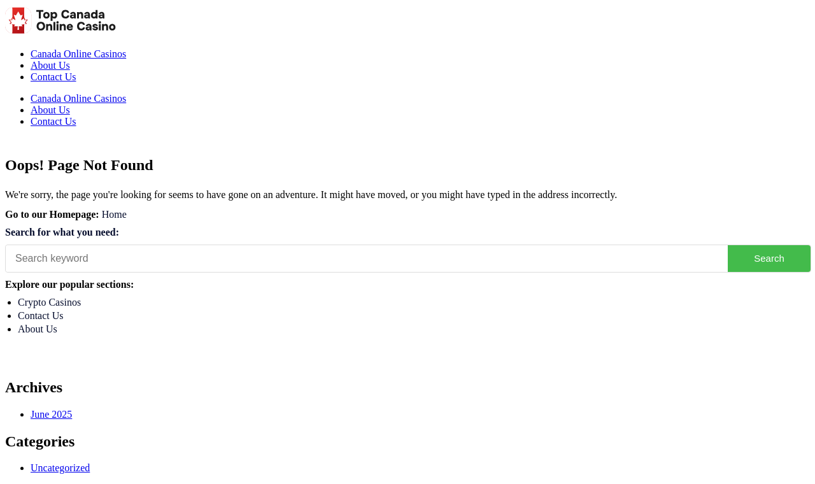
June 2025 (51, 414)
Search (769, 258)
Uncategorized (60, 467)
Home (114, 214)
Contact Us (53, 76)
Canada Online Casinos (78, 53)
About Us (50, 65)
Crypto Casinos (49, 302)
